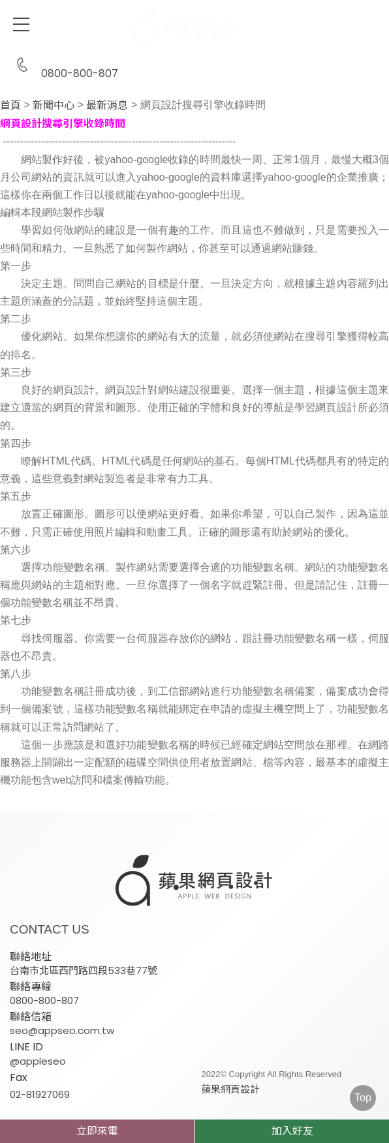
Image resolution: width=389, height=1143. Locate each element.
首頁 (10, 105)
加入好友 (292, 1130)
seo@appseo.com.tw (62, 1030)
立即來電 (97, 1130)
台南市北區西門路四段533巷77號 (83, 970)
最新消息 (107, 105)
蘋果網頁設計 (223, 1089)
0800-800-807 (64, 65)
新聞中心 (53, 105)
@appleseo (38, 1061)
